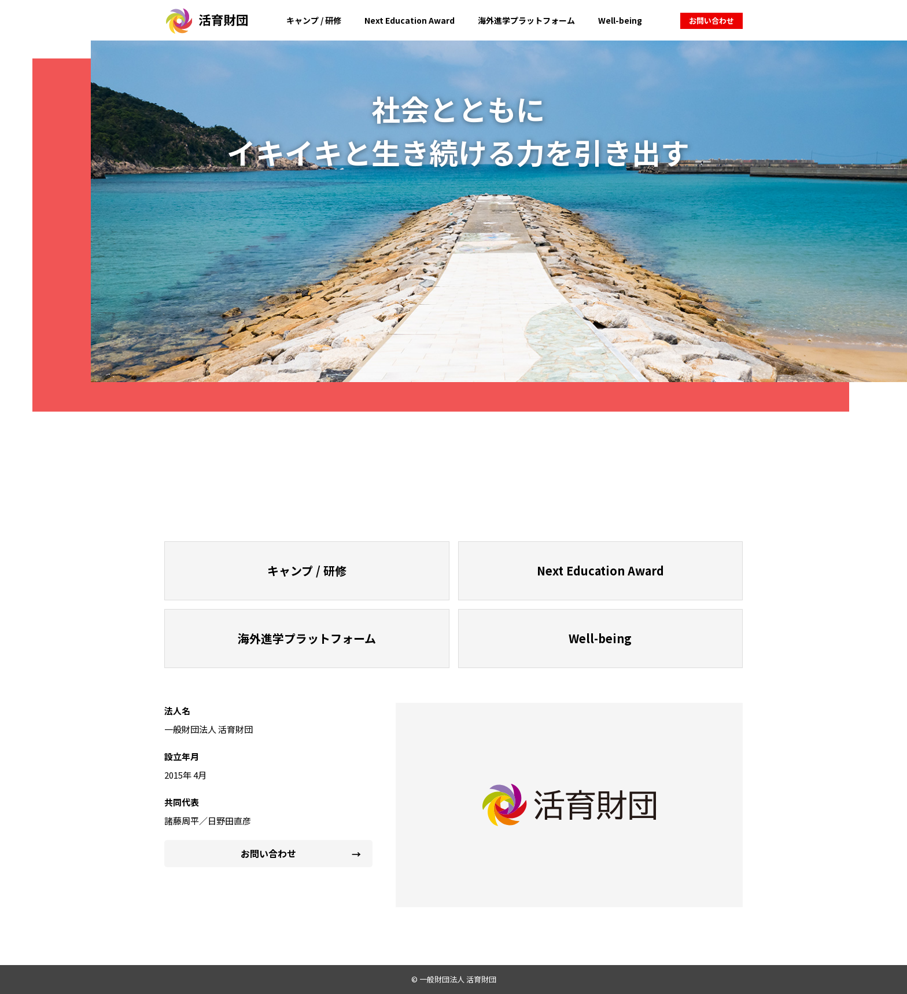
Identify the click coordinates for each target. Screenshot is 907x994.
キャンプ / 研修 (313, 20)
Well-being (620, 20)
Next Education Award (409, 20)
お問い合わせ (711, 20)
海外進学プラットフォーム (526, 20)
